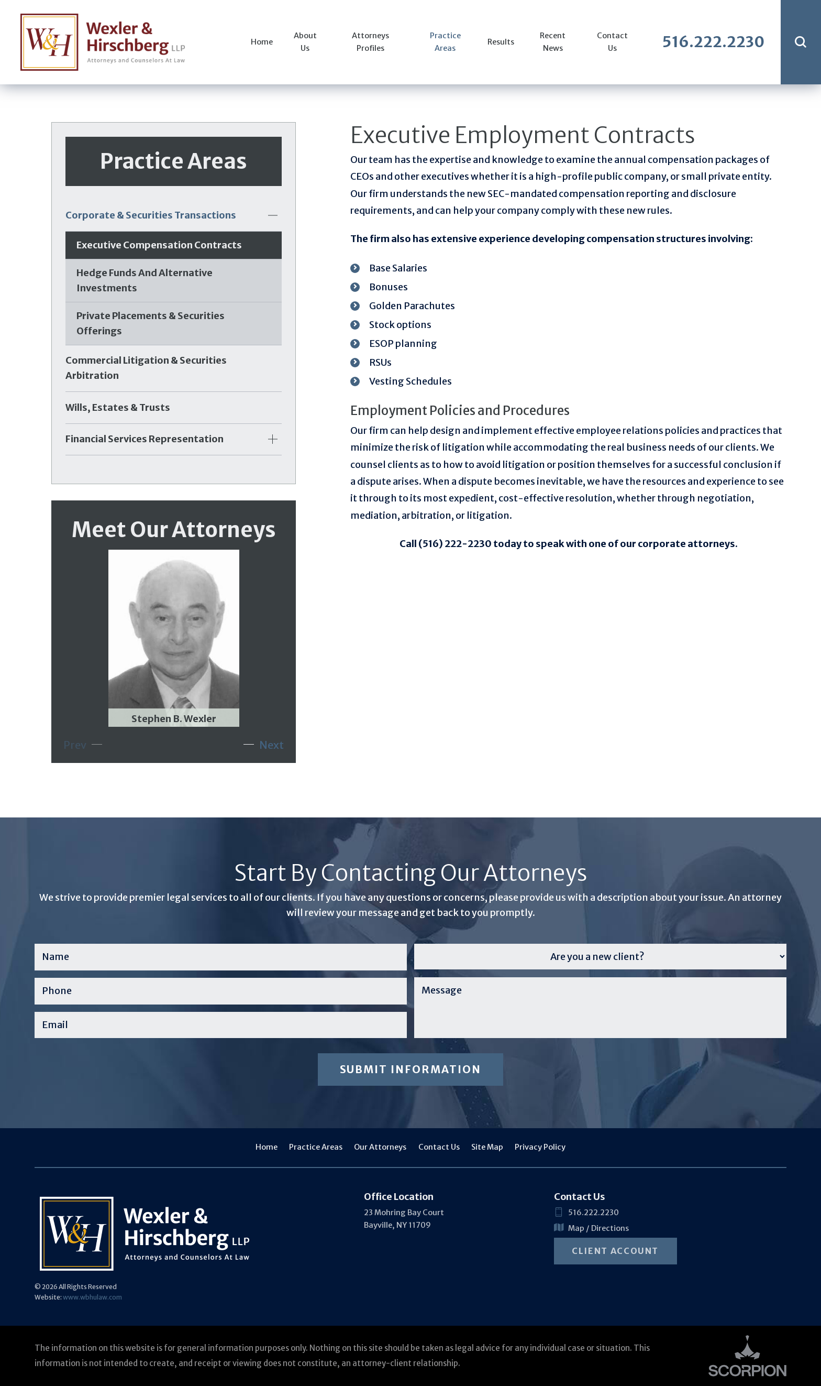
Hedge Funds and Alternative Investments (144, 280)
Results (500, 42)
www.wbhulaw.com (92, 1297)
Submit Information (411, 1069)
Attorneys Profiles (370, 42)
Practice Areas (445, 42)
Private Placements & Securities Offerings (150, 323)
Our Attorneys (380, 1147)
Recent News (552, 42)
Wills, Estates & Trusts (117, 407)
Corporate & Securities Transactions (150, 215)
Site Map (487, 1147)
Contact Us (612, 42)
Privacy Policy (540, 1147)
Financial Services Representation (144, 439)
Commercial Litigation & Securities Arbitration (146, 367)
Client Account (615, 1251)
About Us (305, 42)
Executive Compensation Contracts (159, 245)
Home (262, 42)
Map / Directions (591, 1229)
